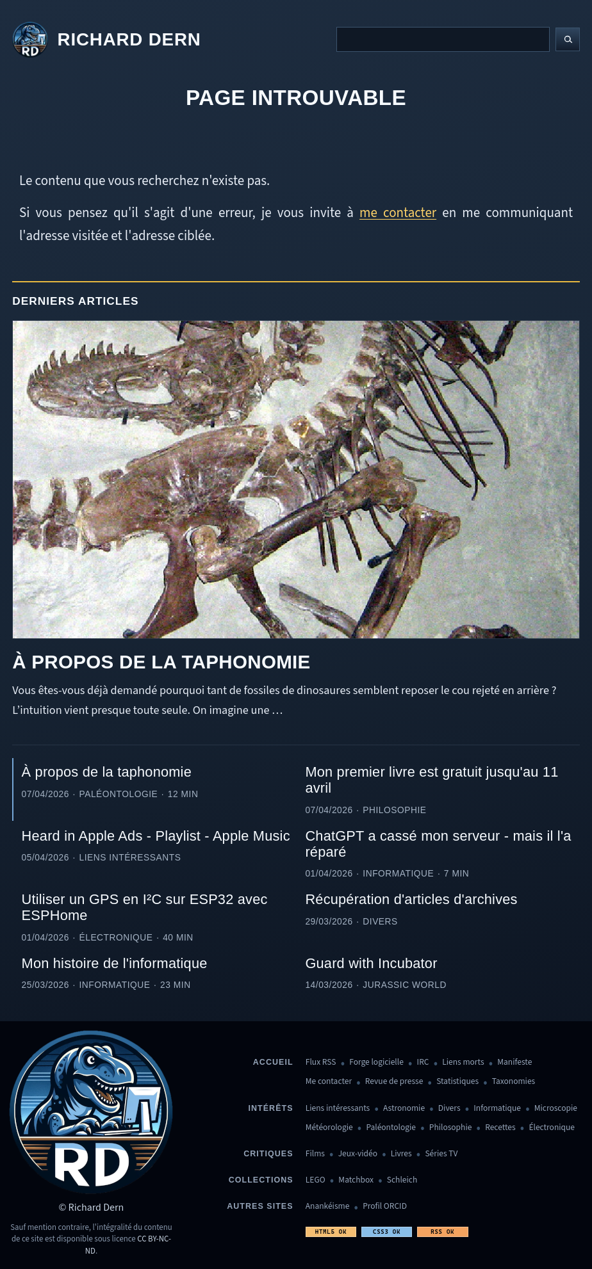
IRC (423, 1062)
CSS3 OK (386, 1231)
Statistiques (457, 1081)
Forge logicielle (376, 1062)
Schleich (402, 1180)
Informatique (497, 1108)
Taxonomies (513, 1081)
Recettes (500, 1127)
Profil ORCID (385, 1206)
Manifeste (514, 1062)
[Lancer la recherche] (567, 40)
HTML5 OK (331, 1231)
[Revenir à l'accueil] (106, 40)
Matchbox (356, 1180)
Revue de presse (394, 1081)
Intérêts (271, 1108)
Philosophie (450, 1127)
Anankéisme (328, 1206)
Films (315, 1154)
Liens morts (463, 1062)
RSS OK (442, 1231)
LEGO (315, 1180)
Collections (261, 1180)
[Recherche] (443, 39)
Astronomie (404, 1108)
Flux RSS (321, 1062)
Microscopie (555, 1108)
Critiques (268, 1153)
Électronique (552, 1127)
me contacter (397, 212)
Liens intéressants (338, 1108)
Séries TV (441, 1154)
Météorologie (329, 1127)
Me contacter (329, 1081)
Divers (449, 1108)
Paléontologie (391, 1127)
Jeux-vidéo (357, 1154)
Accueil (273, 1062)
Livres (401, 1154)
